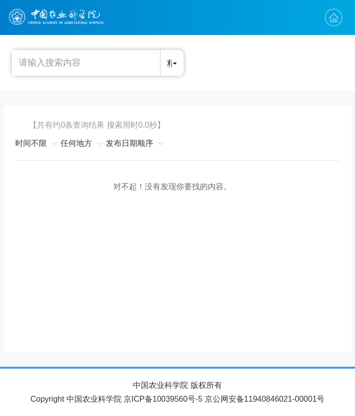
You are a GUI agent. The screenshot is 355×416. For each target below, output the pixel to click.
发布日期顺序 (129, 143)
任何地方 (76, 143)
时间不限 (31, 143)
